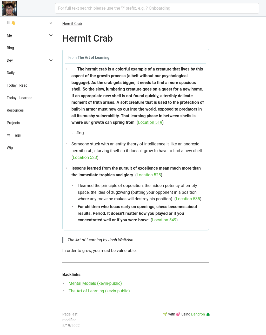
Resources (15, 110)
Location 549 (164, 219)
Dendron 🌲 (200, 314)
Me (9, 35)
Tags (17, 135)
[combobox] (157, 8)
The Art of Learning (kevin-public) (99, 290)
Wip (10, 148)
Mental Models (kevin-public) (95, 283)
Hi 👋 (11, 23)
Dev (10, 60)
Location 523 (85, 157)
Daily (11, 73)
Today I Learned (19, 98)
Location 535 (188, 198)
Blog (10, 48)
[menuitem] (30, 23)
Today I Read (17, 85)
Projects (13, 123)
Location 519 (150, 122)
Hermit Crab (72, 24)
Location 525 (149, 174)
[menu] (30, 176)
